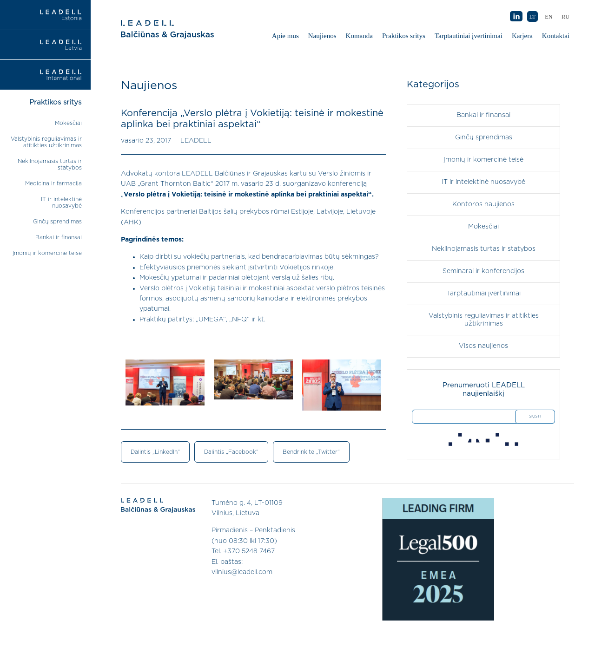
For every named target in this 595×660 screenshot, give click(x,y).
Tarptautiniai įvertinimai (468, 35)
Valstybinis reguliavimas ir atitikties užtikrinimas (484, 320)
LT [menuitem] (532, 16)
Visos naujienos (483, 346)
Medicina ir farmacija (53, 183)
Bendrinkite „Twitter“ (311, 452)
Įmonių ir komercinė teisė (47, 253)
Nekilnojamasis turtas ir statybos (484, 249)
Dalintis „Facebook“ (231, 452)
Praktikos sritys (403, 35)
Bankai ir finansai (58, 237)
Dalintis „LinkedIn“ (155, 452)
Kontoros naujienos (483, 204)
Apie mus (285, 35)
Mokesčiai (68, 123)
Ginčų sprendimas (57, 221)
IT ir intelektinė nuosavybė (483, 182)
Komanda (359, 35)
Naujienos (322, 35)
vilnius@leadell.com (242, 572)
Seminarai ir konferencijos (483, 271)
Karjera (522, 35)
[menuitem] (565, 16)
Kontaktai (555, 35)
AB (516, 16)
